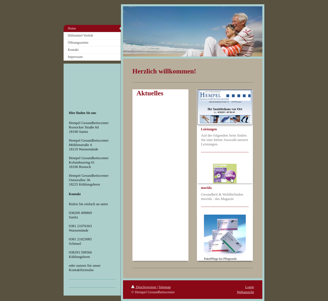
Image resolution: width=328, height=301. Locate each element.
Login (249, 287)
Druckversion (144, 287)
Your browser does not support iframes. (90, 87)
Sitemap (165, 287)
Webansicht (245, 292)
